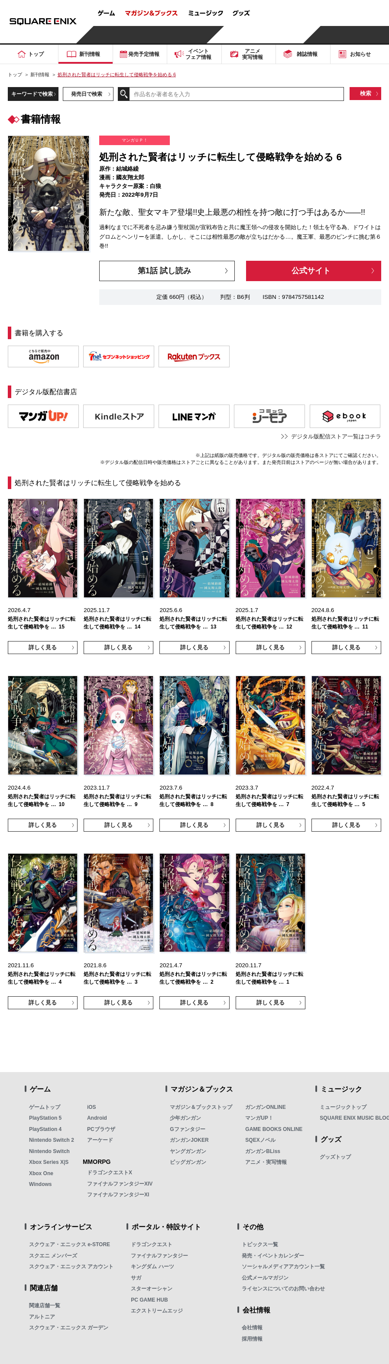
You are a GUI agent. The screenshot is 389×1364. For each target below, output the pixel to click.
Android (97, 1118)
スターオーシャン (151, 1289)
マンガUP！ (259, 1118)
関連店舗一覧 (44, 1305)
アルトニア (42, 1317)
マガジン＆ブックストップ (201, 1107)
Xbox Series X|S (48, 1162)
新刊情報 (39, 74)
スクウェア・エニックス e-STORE (69, 1244)
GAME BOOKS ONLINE (273, 1129)
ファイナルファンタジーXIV (119, 1184)
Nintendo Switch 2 (51, 1140)
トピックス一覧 (260, 1244)
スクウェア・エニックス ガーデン (68, 1328)
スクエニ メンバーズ (53, 1256)
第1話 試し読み (164, 270)
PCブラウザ (101, 1129)
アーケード (100, 1140)
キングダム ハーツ (152, 1267)
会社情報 (252, 1328)
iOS (91, 1107)
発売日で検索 (86, 94)
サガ (136, 1278)
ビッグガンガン (188, 1162)
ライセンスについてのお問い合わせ (283, 1289)
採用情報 (252, 1339)
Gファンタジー (187, 1129)
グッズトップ (335, 1157)
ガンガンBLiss (262, 1151)
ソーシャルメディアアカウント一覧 (283, 1267)
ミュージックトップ (343, 1107)
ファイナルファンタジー (159, 1256)
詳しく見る (43, 648)
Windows (40, 1184)
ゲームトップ (44, 1107)
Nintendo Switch (49, 1151)
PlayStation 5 (45, 1118)
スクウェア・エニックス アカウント (71, 1267)
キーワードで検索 (32, 94)
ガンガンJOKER (189, 1140)
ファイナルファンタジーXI (118, 1195)
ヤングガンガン (188, 1151)
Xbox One (41, 1173)
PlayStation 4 (45, 1129)
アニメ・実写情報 (266, 1162)
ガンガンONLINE (265, 1107)
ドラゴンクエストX (109, 1173)
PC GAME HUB (149, 1300)
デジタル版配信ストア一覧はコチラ (336, 436)
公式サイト (311, 270)
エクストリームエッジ (157, 1311)
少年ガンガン (185, 1118)
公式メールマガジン (265, 1278)
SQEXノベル (260, 1140)
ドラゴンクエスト (151, 1244)
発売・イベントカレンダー (273, 1256)
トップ (15, 74)
